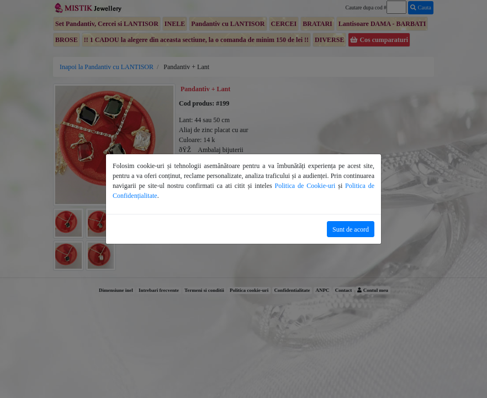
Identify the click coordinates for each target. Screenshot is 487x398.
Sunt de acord (350, 229)
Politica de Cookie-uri (305, 186)
